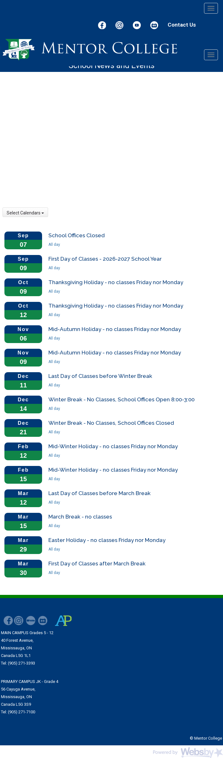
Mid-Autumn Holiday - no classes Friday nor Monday (114, 329)
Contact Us (182, 25)
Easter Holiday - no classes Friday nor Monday (106, 540)
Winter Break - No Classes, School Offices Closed (111, 423)
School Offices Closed (76, 235)
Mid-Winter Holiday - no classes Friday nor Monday (113, 446)
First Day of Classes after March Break (97, 563)
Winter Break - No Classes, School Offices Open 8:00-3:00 (121, 399)
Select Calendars (25, 212)
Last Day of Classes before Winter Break (100, 376)
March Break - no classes (80, 516)
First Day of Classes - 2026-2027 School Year (105, 259)
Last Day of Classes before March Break (99, 493)
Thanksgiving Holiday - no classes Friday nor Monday (115, 282)
